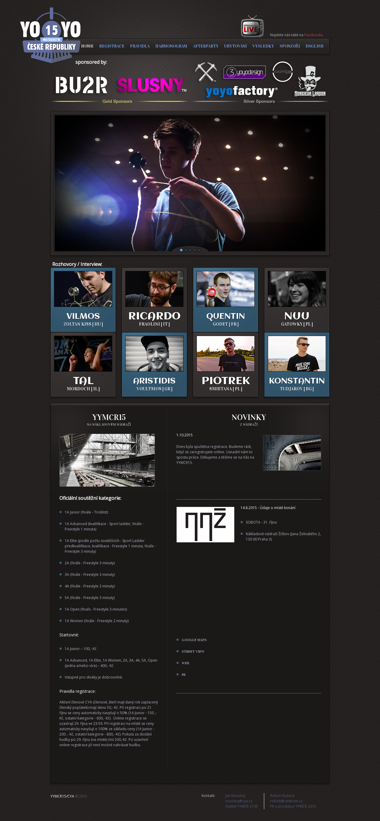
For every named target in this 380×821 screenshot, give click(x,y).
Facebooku (313, 34)
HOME (87, 46)
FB (184, 675)
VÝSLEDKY (263, 46)
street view (193, 651)
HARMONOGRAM (171, 46)
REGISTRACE (111, 46)
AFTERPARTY (205, 46)
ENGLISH (314, 46)
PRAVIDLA (140, 46)
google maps (194, 640)
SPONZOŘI (290, 46)
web (185, 663)
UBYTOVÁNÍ (235, 46)
